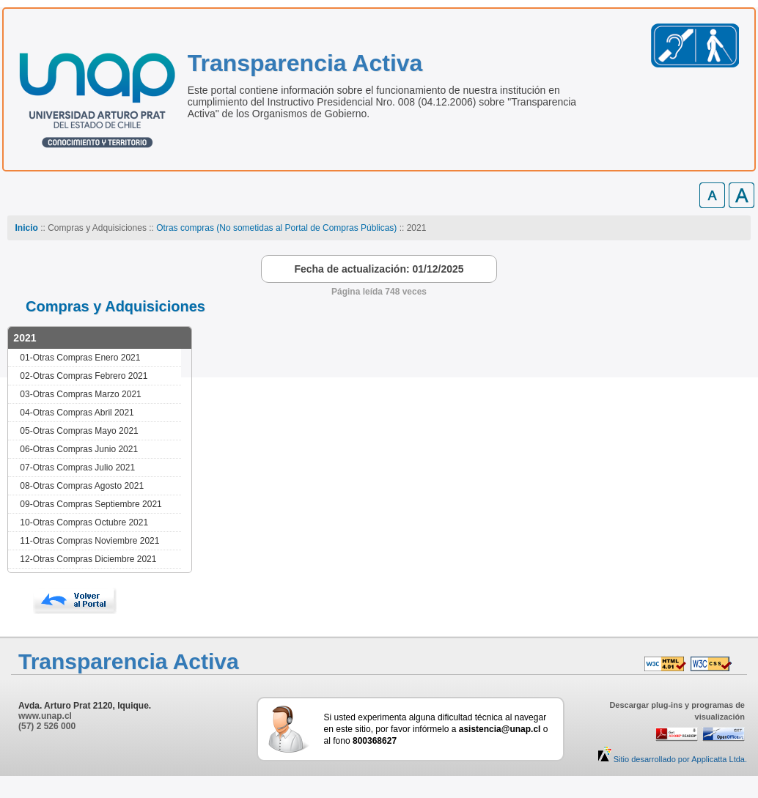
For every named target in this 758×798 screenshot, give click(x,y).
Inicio (26, 228)
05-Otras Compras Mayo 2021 (79, 431)
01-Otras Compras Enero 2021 (80, 357)
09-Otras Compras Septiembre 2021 (90, 504)
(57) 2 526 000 (47, 726)
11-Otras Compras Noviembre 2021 (89, 541)
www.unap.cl (45, 716)
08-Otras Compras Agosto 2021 (82, 486)
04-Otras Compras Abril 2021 (76, 412)
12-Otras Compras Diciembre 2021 (88, 559)
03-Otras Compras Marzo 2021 (80, 394)
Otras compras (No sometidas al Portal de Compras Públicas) (276, 228)
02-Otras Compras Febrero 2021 (83, 376)
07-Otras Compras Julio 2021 (77, 467)
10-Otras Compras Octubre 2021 (84, 522)
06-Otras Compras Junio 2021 (79, 449)
